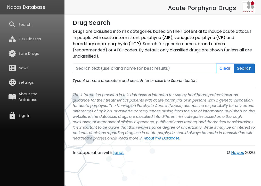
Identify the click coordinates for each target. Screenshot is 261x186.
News (18, 68)
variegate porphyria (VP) (199, 38)
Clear (225, 68)
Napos (237, 153)
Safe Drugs (23, 53)
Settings (21, 82)
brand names (211, 44)
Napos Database (26, 7)
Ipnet (118, 153)
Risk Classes (24, 39)
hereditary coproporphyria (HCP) (107, 44)
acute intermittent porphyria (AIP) (137, 38)
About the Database (22, 96)
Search (19, 24)
